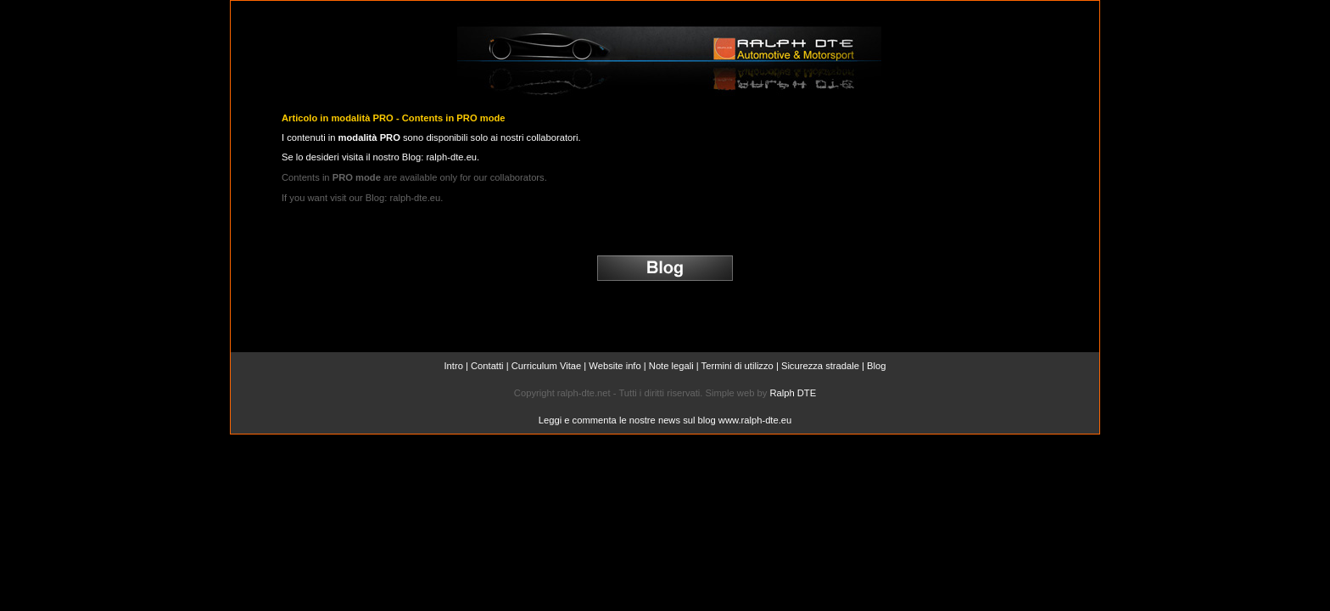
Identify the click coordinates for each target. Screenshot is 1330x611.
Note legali (671, 366)
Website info (614, 366)
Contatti (487, 366)
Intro (453, 366)
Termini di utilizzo (737, 366)
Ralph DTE (792, 393)
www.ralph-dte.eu (754, 420)
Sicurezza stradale (820, 366)
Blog (876, 366)
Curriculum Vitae (546, 366)
